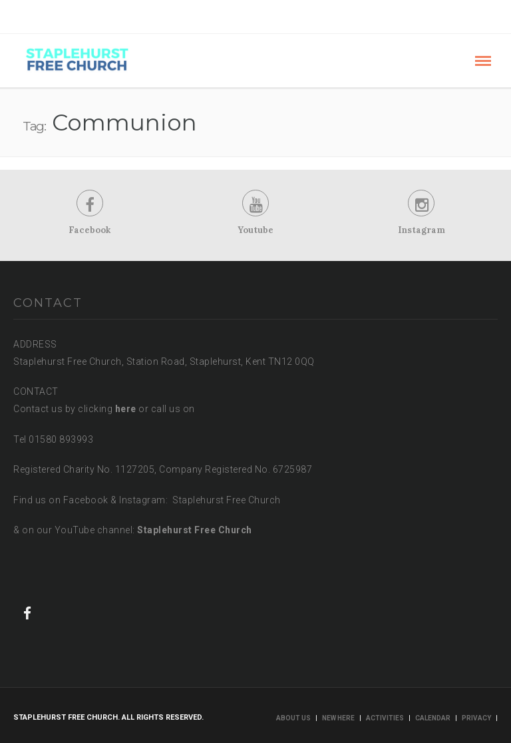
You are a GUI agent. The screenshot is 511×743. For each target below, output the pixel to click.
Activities (385, 718)
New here (338, 718)
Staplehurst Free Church (194, 530)
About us (293, 718)
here (125, 408)
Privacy (476, 718)
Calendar (432, 718)
